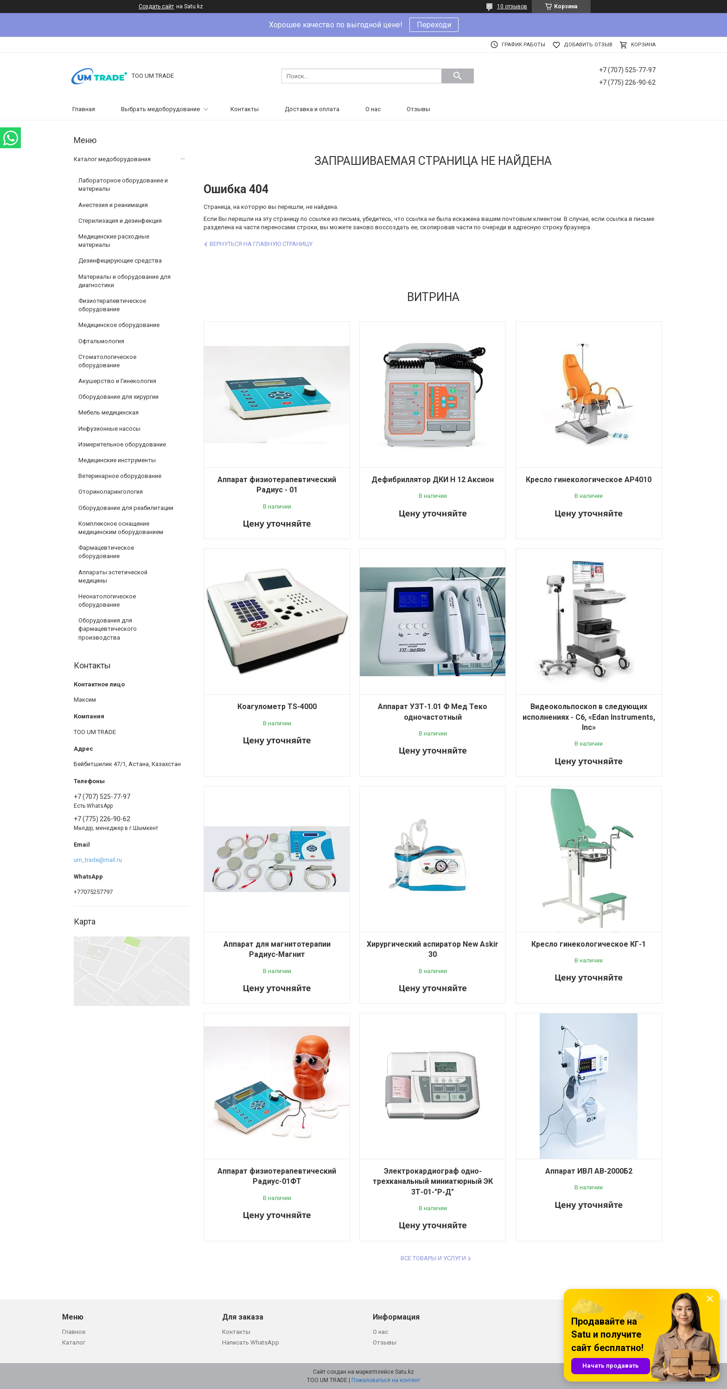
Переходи (434, 24)
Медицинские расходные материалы (113, 240)
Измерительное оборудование (122, 444)
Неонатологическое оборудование (107, 600)
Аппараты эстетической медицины (112, 576)
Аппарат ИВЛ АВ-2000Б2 (588, 1171)
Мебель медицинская (108, 412)
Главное (73, 1331)
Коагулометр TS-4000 (277, 706)
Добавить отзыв (588, 45)
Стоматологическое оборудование (107, 361)
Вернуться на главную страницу (261, 243)
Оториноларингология (110, 491)
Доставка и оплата (312, 109)
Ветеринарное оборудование (119, 475)
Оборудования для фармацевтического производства (107, 629)
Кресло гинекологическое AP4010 (588, 479)
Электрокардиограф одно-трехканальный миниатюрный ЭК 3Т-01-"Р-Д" (433, 1181)
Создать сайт (156, 6)
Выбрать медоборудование (160, 109)
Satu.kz (404, 1372)
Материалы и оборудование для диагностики (124, 281)
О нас (373, 109)
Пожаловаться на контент (385, 1380)
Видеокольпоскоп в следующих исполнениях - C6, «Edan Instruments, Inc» (589, 717)
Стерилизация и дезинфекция (120, 220)
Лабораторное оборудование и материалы (123, 184)
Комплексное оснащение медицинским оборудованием (120, 527)
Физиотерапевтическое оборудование (112, 305)
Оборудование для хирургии (118, 396)
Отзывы (418, 109)
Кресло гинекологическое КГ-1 (588, 944)
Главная (83, 109)
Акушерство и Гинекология (117, 380)
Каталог (73, 1342)
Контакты (244, 109)
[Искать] (457, 76)
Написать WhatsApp (250, 1342)
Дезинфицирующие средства (120, 260)
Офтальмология (101, 341)
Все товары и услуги (433, 1258)
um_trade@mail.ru (98, 859)
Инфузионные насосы (109, 428)
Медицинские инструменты (117, 460)
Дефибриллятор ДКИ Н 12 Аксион (432, 479)
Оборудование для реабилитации (125, 507)
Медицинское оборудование (118, 324)
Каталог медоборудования (112, 159)
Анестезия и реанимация (113, 204)
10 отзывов (512, 6)
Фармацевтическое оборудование (106, 551)
